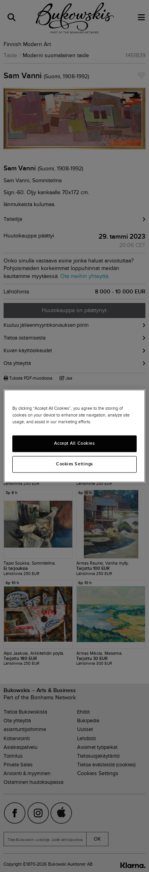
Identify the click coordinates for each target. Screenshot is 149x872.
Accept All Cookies (74, 443)
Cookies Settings (74, 464)
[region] (74, 435)
